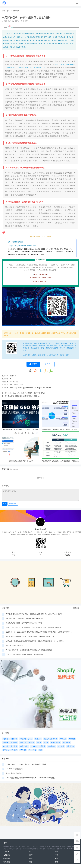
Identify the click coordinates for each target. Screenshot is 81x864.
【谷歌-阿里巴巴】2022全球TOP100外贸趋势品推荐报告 (26, 764)
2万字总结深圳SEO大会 (14, 645)
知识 (3, 11)
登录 (4, 504)
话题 (56, 858)
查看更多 (76, 608)
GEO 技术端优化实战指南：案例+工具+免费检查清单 (24, 618)
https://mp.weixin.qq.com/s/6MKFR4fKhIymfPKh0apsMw (30, 388)
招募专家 (6, 858)
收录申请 (6, 862)
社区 (56, 851)
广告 (56, 862)
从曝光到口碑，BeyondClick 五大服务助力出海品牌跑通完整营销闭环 (60, 429)
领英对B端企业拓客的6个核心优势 (21, 461)
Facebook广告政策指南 (14, 769)
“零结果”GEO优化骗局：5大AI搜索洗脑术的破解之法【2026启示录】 (60, 461)
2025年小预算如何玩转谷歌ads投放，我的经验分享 (25, 654)
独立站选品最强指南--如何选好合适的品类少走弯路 (24, 623)
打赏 (47, 364)
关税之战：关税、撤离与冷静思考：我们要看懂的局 (26, 393)
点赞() (33, 364)
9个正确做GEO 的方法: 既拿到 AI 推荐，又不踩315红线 (21, 429)
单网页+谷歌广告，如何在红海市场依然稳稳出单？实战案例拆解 (29, 650)
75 (13, 555)
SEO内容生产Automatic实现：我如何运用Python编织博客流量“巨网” (30, 636)
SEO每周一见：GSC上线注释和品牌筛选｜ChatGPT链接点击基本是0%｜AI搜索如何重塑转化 (39, 632)
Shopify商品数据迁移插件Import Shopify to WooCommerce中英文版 (30, 778)
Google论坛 (40, 529)
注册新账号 (12, 504)
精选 (30, 862)
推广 (8, 11)
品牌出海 (16, 11)
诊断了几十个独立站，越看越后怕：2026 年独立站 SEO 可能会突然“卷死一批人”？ (35, 627)
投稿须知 (6, 855)
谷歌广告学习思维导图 (14, 773)
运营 (30, 858)
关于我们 (6, 851)
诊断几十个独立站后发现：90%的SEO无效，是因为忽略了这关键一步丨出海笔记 (34, 641)
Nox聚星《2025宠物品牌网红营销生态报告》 (24, 396)
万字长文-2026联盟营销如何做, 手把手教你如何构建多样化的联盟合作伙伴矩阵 (34, 614)
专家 (56, 855)
